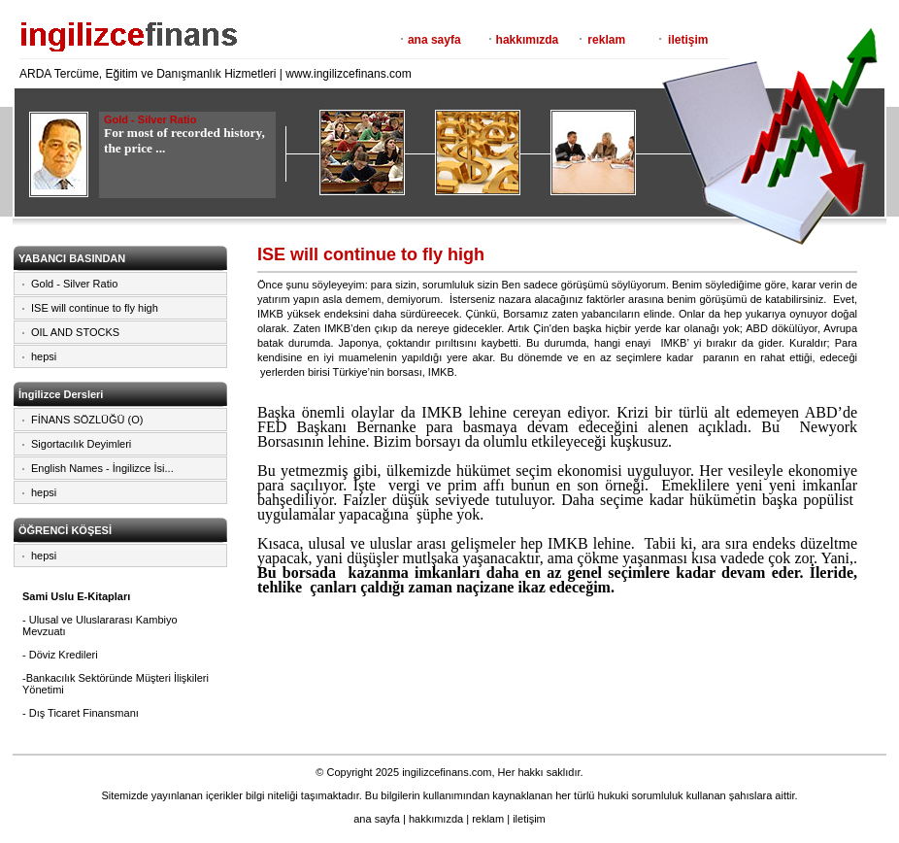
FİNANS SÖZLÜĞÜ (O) (87, 419)
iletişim (688, 40)
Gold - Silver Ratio (74, 283)
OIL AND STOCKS (75, 332)
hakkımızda (527, 40)
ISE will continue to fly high (94, 308)
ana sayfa (434, 40)
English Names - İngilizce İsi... (102, 468)
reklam (606, 40)
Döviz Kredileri (63, 654)
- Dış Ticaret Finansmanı (80, 713)
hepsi (43, 356)
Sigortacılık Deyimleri (81, 444)
